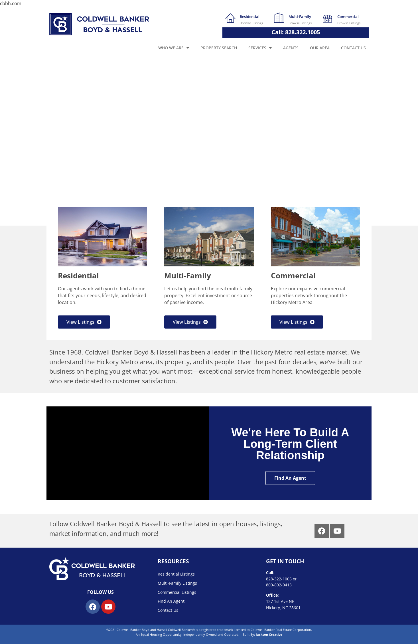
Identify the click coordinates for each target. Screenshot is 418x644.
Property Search (218, 47)
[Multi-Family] (279, 18)
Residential (249, 16)
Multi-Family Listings (177, 583)
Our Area (320, 47)
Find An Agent (171, 601)
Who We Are (173, 48)
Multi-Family (300, 16)
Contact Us (353, 47)
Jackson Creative (269, 634)
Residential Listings (176, 574)
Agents (291, 47)
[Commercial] (328, 18)
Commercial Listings (177, 592)
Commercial (348, 16)
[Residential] (230, 18)
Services (260, 48)
